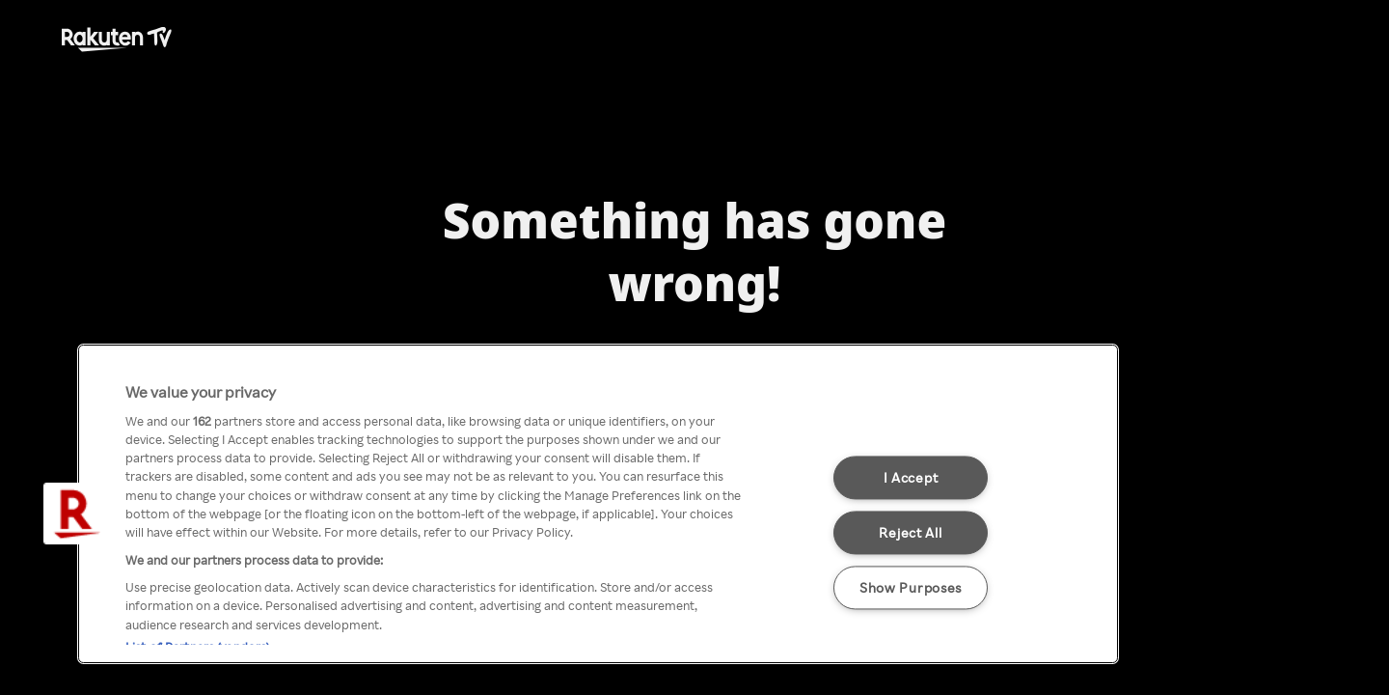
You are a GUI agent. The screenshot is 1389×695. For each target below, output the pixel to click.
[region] (598, 504)
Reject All (910, 532)
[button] (74, 513)
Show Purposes (910, 587)
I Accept (911, 477)
